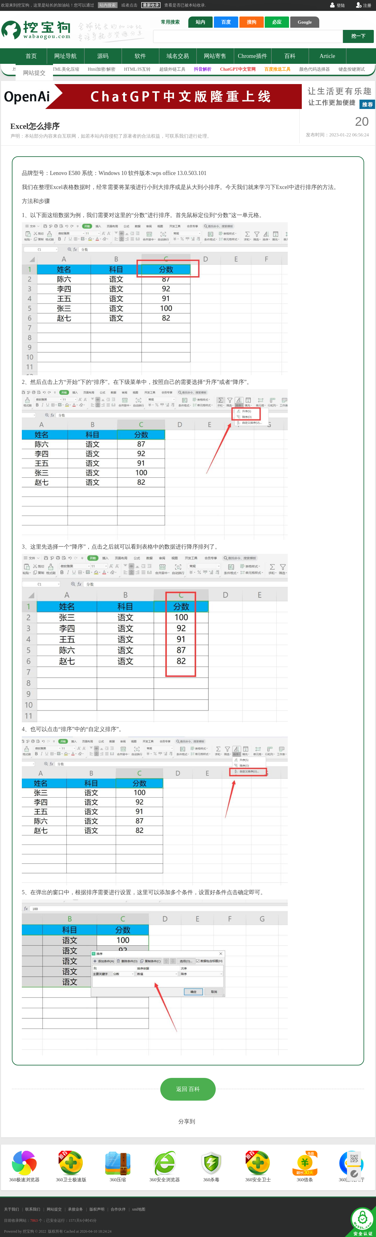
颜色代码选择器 (314, 69)
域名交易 (177, 56)
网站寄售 (215, 56)
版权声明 (96, 1209)
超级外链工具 (172, 69)
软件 (140, 56)
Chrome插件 (252, 56)
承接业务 (75, 1209)
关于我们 (11, 1209)
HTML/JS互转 (137, 69)
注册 (367, 5)
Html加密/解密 (102, 69)
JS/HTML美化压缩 (61, 69)
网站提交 (34, 73)
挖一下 (358, 36)
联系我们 (32, 1209)
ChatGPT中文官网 (238, 69)
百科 (290, 56)
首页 (31, 56)
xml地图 (138, 1209)
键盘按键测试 (352, 69)
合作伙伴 (118, 1209)
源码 (102, 56)
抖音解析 (202, 69)
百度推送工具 (277, 69)
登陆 (341, 5)
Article (327, 56)
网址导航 (65, 56)
